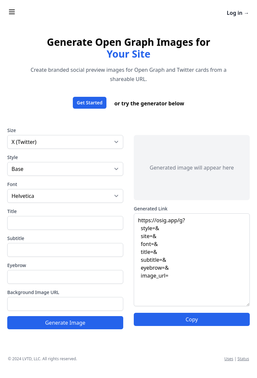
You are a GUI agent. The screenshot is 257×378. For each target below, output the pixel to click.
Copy (192, 319)
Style (12, 157)
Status (243, 359)
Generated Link (150, 208)
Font (12, 184)
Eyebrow (16, 265)
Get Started (89, 102)
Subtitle (15, 238)
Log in (238, 12)
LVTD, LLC (31, 359)
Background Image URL (33, 292)
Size (11, 130)
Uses (228, 359)
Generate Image (65, 322)
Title (12, 211)
